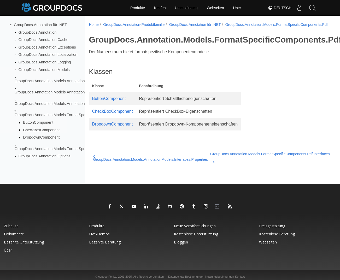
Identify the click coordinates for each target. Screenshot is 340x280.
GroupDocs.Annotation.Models (44, 69)
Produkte (137, 8)
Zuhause (11, 225)
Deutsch (279, 7)
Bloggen (181, 242)
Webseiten (215, 8)
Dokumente (14, 233)
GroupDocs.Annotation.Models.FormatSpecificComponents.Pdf (67, 115)
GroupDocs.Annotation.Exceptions (47, 47)
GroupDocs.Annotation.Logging (45, 62)
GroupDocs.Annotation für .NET (40, 25)
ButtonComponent (38, 122)
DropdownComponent (41, 137)
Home (94, 24)
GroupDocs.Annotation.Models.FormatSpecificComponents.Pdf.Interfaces (76, 148)
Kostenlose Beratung (277, 233)
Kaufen (160, 8)
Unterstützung (186, 8)
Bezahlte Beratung (105, 242)
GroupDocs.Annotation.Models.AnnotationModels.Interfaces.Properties (74, 104)
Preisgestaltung (272, 225)
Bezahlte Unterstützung (24, 242)
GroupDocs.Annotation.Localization (48, 54)
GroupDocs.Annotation (38, 32)
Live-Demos (99, 233)
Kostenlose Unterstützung (196, 233)
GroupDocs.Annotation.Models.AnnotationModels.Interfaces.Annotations (75, 92)
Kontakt (240, 276)
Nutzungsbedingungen (219, 276)
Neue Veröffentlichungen (195, 225)
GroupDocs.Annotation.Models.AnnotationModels (56, 81)
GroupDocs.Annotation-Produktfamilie (134, 24)
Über (237, 8)
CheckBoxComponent (41, 130)
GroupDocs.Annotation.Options (45, 156)
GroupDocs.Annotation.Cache (43, 40)
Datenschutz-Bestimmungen (186, 276)
